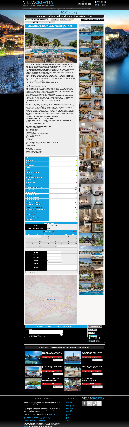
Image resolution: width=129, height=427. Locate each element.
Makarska (68, 414)
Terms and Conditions (49, 418)
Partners (26, 420)
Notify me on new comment (37, 336)
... (51, 228)
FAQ (41, 418)
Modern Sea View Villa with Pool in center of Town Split (92, 367)
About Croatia (79, 9)
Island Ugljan (69, 410)
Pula (67, 415)
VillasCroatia (28, 401)
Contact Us (88, 9)
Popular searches (43, 420)
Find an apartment (69, 9)
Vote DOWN (65, 19)
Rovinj (67, 417)
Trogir (67, 420)
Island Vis (68, 407)
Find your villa (59, 9)
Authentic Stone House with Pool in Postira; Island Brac (92, 352)
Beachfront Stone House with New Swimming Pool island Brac (52, 352)
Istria (67, 413)
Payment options (93, 329)
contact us (51, 414)
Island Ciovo (69, 411)
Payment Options (44, 417)
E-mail (26, 426)
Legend (74, 231)
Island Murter (69, 408)
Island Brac (69, 404)
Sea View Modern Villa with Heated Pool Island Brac (50, 379)
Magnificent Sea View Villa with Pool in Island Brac (52, 367)
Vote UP (55, 19)
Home (24, 9)
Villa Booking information (31, 417)
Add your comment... (46, 332)
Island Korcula (70, 405)
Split (67, 418)
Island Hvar (69, 402)
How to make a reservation (95, 326)
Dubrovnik (69, 401)
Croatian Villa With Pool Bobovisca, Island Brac (89, 379)
